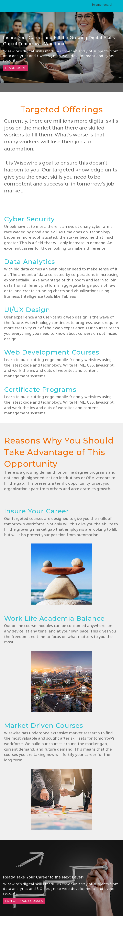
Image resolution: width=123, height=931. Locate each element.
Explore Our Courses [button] (24, 901)
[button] (80, 5)
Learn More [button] (15, 68)
